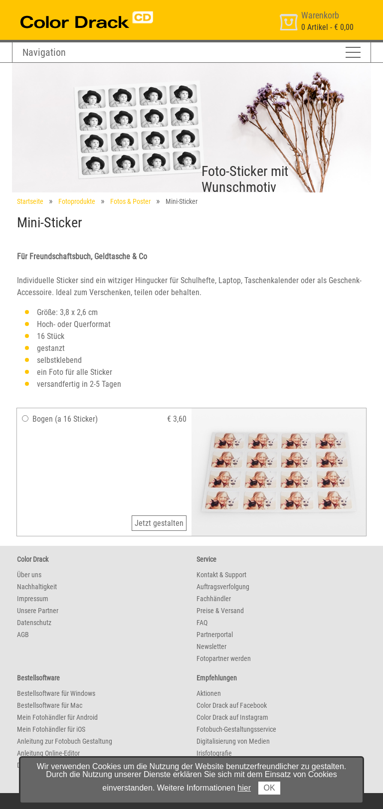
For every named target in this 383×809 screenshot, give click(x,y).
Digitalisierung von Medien (233, 741)
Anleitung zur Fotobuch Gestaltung (64, 741)
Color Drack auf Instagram (232, 717)
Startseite (30, 201)
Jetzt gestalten (159, 523)
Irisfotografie (214, 753)
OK (269, 788)
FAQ (201, 623)
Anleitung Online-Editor (48, 753)
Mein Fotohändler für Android (57, 717)
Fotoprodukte (76, 201)
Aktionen (208, 693)
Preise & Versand (220, 611)
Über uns (29, 575)
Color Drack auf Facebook (231, 705)
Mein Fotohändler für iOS (51, 729)
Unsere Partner (37, 611)
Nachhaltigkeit (37, 587)
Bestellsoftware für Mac (49, 705)
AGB (23, 635)
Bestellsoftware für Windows (56, 693)
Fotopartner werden (223, 658)
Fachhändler (213, 599)
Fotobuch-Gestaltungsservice (236, 729)
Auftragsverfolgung (222, 587)
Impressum (32, 599)
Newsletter (211, 646)
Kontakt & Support (221, 575)
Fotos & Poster (130, 201)
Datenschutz (34, 623)
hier (244, 788)
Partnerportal (214, 635)
